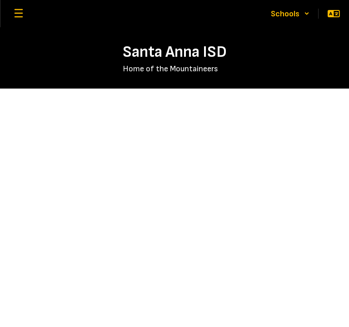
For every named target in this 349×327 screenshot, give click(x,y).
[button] (290, 13)
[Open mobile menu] (18, 13)
